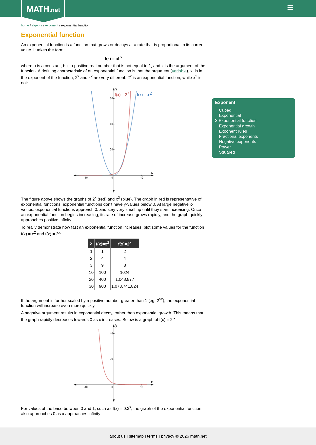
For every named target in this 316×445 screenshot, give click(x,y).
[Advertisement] (253, 59)
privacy (167, 436)
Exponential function (238, 120)
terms (152, 436)
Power (225, 147)
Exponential (230, 115)
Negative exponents (237, 141)
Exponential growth (237, 126)
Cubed (225, 110)
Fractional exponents (238, 136)
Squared (227, 152)
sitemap (136, 436)
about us (117, 436)
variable (179, 71)
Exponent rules (233, 131)
